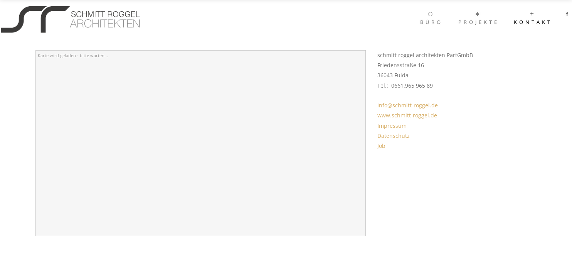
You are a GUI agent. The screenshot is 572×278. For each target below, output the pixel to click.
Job (381, 145)
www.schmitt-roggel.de (407, 115)
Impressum (392, 125)
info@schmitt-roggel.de (407, 105)
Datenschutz (393, 135)
